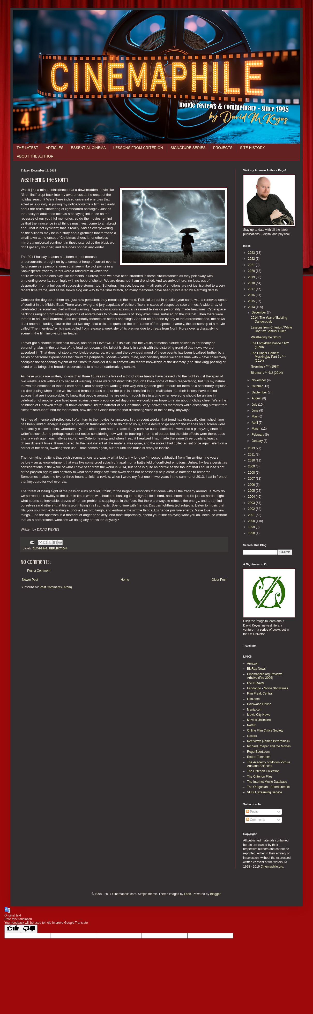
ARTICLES (54, 148)
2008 (252, 472)
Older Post (219, 579)
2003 (252, 503)
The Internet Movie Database (267, 782)
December (259, 312)
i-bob (187, 894)
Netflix (251, 725)
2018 (252, 283)
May (255, 416)
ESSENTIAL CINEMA (88, 148)
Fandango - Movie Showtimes (267, 688)
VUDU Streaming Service (264, 792)
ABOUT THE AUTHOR (35, 156)
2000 (252, 521)
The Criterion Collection (263, 771)
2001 (252, 515)
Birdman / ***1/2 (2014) (267, 373)
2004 (252, 496)
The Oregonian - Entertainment (268, 787)
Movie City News (258, 715)
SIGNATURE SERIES (188, 148)
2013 (252, 448)
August (257, 398)
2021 (252, 265)
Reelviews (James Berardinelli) (268, 741)
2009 (252, 466)
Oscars (252, 736)
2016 (252, 295)
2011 (252, 454)
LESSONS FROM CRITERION (138, 148)
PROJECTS (223, 148)
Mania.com (254, 709)
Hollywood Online (259, 704)
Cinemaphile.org (271, 866)
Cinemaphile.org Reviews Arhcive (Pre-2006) (264, 676)
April (255, 422)
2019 (252, 277)
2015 (252, 301)
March (256, 428)
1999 (252, 527)
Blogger (215, 894)
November (259, 380)
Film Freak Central (260, 693)
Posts (252, 812)
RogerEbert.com (258, 752)
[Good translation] (12, 928)
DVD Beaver (255, 683)
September (260, 392)
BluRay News (256, 668)
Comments (255, 820)
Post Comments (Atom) (56, 587)
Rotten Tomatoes (259, 757)
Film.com (253, 699)
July (255, 404)
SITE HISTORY (252, 148)
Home (125, 579)
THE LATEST (27, 148)
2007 (252, 478)
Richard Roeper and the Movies (269, 746)
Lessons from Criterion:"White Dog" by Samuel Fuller (271, 329)
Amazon (252, 663)
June (255, 410)
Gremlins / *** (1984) (265, 366)
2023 (252, 253)
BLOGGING (40, 548)
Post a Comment (38, 570)
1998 (252, 533)
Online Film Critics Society (265, 730)
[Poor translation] (29, 928)
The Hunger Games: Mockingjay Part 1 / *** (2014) (268, 356)
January (258, 441)
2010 (252, 460)
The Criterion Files (259, 776)
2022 (252, 258)
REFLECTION (57, 548)
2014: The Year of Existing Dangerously (269, 319)
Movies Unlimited (259, 720)
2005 (252, 491)
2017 (252, 289)
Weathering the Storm (266, 337)
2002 (252, 509)
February (258, 434)
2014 (252, 307)
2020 (252, 271)
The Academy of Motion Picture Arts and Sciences (268, 764)
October (258, 386)
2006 (252, 485)
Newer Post (30, 579)
